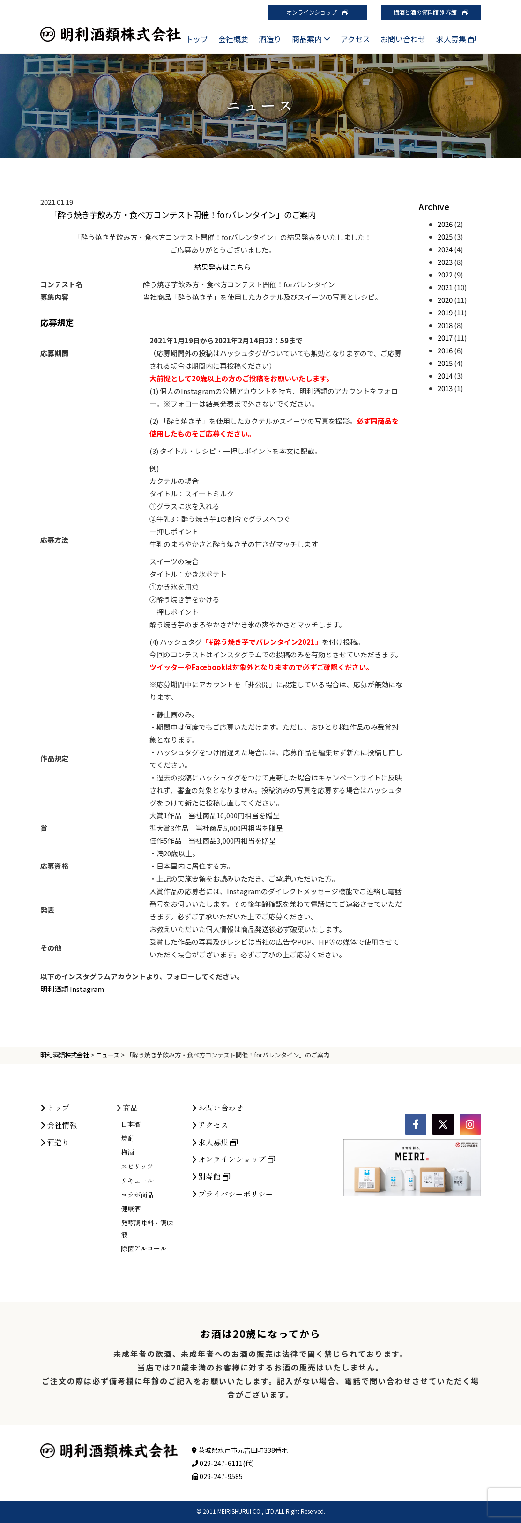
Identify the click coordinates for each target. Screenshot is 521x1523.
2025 (445, 236)
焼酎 (127, 1215)
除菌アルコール (144, 1325)
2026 (445, 224)
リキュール (137, 1257)
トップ (197, 38)
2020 (445, 300)
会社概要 (233, 38)
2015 (445, 363)
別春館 (211, 1253)
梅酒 (127, 1229)
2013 (445, 388)
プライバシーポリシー (232, 1270)
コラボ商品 (137, 1271)
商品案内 (311, 38)
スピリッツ (137, 1243)
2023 (445, 262)
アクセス (355, 38)
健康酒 (131, 1285)
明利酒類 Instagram (72, 989)
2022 (445, 274)
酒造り (270, 38)
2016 (445, 350)
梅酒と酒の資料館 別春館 (431, 12)
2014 (445, 375)
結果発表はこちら (222, 267)
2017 (445, 337)
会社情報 (58, 1202)
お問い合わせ (402, 38)
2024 (445, 249)
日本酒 (131, 1201)
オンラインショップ (317, 12)
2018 (445, 325)
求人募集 (456, 38)
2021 (445, 287)
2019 (445, 312)
